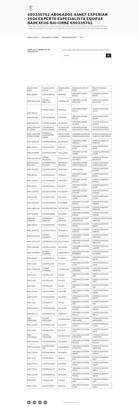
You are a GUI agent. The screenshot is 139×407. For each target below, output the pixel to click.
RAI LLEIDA (62, 263)
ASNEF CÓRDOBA (33, 191)
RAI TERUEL (62, 385)
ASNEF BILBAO (32, 147)
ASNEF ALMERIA (32, 213)
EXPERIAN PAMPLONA (49, 208)
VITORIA (95, 198)
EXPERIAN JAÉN (47, 286)
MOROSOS (104, 196)
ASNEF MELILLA (32, 313)
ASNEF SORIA (31, 380)
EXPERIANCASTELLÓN (49, 241)
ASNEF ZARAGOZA (33, 141)
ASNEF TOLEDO (32, 324)
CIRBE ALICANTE (77, 169)
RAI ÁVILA (61, 358)
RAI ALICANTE (62, 169)
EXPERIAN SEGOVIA (48, 374)
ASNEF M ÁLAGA (32, 117)
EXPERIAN (45, 157)
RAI (81, 37)
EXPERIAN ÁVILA (47, 358)
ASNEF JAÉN (31, 286)
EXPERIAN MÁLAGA (48, 117)
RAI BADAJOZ (62, 180)
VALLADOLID (46, 159)
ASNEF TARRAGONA (33, 269)
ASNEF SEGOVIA (32, 374)
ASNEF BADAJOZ (32, 180)
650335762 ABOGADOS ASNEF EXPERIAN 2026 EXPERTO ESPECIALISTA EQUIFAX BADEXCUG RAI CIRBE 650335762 (68, 19)
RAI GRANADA (62, 202)
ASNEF (29, 208)
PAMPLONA (35, 208)
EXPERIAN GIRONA (48, 297)
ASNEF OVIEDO (32, 186)
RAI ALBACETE (63, 230)
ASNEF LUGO (31, 302)
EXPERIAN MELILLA (48, 313)
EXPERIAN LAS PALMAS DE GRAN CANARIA (48, 135)
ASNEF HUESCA (32, 369)
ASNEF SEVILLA (32, 113)
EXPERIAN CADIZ (47, 280)
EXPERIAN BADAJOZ (48, 180)
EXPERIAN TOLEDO (48, 324)
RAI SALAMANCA (63, 252)
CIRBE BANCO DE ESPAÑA (50, 37)
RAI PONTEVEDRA (64, 336)
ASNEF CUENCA (32, 363)
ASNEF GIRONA (32, 297)
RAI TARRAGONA (63, 269)
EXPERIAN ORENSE (48, 291)
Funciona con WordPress (70, 402)
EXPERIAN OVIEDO (48, 186)
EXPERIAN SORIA (47, 380)
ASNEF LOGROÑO (33, 247)
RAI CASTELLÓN (63, 241)
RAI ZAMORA (62, 352)
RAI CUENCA (62, 363)
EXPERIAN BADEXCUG (69, 37)
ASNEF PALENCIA (33, 341)
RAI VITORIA (62, 197)
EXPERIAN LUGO (47, 302)
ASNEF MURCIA (32, 175)
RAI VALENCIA (62, 123)
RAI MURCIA (62, 175)
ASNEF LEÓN (31, 274)
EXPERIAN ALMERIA (48, 213)
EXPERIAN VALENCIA (49, 123)
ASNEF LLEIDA (32, 263)
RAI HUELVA (62, 258)
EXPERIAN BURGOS (48, 225)
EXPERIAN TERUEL (48, 385)
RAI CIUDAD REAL (64, 347)
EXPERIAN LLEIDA (48, 263)
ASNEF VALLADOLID (33, 158)
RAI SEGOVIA (62, 374)
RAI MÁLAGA (62, 117)
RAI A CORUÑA (63, 152)
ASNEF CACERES (32, 308)
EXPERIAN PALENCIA (49, 341)
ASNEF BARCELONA (33, 101)
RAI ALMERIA (62, 213)
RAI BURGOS (62, 225)
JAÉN (73, 287)
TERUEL (74, 387)
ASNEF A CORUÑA (33, 152)
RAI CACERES (62, 308)
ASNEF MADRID (32, 94)
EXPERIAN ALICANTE (49, 169)
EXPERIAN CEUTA (47, 330)
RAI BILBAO (62, 147)
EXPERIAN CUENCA (48, 363)
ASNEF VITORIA (32, 197)
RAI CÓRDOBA (63, 191)
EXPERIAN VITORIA (48, 197)
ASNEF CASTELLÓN (33, 241)
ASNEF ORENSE (32, 291)
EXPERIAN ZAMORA (48, 352)
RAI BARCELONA (63, 101)
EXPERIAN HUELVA (48, 258)
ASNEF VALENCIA (33, 123)
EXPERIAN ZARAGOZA (49, 141)
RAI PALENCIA (62, 341)
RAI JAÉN (61, 286)
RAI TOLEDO (62, 324)
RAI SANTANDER (63, 236)
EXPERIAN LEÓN (47, 274)
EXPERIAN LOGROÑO (49, 247)
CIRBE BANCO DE (78, 285)
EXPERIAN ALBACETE (49, 230)
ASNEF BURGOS (32, 225)
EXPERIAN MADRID (48, 94)
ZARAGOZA (64, 141)
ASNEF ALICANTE (33, 169)
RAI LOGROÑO (62, 247)
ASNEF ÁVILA (31, 358)
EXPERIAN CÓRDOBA (49, 191)
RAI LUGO (61, 302)
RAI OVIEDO (62, 186)
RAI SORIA (61, 380)
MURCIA (51, 175)
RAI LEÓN (61, 274)
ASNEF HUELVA (32, 258)
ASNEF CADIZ (31, 280)
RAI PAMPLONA (63, 208)
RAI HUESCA (62, 369)
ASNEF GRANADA (32, 202)
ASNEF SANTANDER (33, 236)
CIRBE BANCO (77, 235)
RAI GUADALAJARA (64, 319)
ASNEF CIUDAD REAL (34, 347)
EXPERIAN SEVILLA (48, 109)
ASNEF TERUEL (32, 385)
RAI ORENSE (62, 291)
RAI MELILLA (62, 313)
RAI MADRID (62, 94)
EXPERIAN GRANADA (49, 202)
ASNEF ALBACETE (33, 230)
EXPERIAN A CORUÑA (49, 152)
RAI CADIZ (61, 280)
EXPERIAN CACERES (48, 308)
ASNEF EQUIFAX (32, 37)
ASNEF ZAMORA (32, 352)
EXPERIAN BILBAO (48, 147)
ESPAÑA (86, 285)
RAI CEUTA (61, 330)
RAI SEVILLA (62, 109)
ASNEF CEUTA (31, 330)
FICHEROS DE (96, 196)
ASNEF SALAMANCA (33, 252)
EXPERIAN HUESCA (48, 369)
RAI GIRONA (62, 297)
